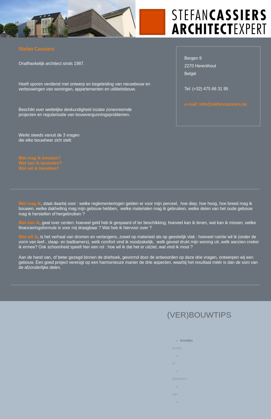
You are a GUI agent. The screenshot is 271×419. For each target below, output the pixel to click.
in (222, 104)
